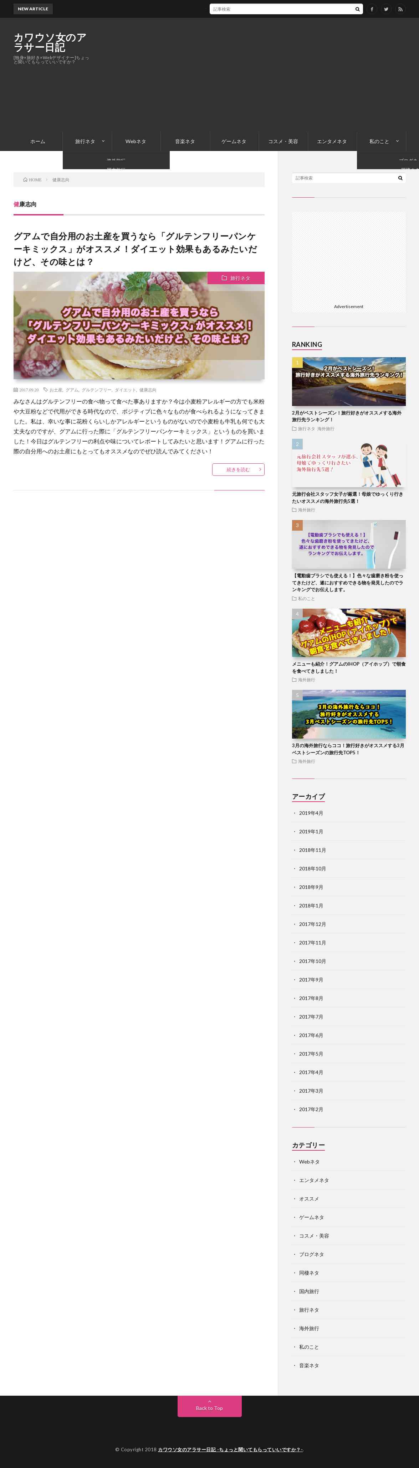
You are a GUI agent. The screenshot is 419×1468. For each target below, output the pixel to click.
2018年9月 (311, 887)
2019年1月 (311, 831)
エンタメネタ (332, 141)
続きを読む (238, 469)
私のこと (379, 141)
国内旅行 (309, 1291)
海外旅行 (325, 428)
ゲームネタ (233, 141)
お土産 (56, 389)
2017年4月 (311, 1072)
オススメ (309, 1199)
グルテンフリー (97, 389)
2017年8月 (311, 998)
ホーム (37, 141)
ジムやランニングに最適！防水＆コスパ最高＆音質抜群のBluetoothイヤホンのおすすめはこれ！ (262, 8)
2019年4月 (311, 813)
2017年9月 (311, 980)
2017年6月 (311, 1035)
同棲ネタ (309, 1273)
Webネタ (136, 141)
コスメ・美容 (283, 141)
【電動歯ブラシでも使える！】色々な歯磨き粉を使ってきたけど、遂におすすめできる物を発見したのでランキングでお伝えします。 (347, 582)
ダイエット (125, 389)
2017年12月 (312, 924)
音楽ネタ (185, 141)
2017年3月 (311, 1091)
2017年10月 (312, 961)
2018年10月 (312, 868)
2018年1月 (311, 905)
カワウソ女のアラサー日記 (50, 42)
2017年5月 (311, 1054)
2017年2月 (311, 1109)
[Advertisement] (276, 75)
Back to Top (209, 1408)
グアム (72, 389)
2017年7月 (311, 1017)
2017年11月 (312, 942)
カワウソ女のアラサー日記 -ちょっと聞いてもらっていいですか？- (230, 1449)
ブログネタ (311, 1254)
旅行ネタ (85, 141)
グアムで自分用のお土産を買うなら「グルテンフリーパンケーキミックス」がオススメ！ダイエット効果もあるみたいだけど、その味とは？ (135, 249)
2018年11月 (312, 850)
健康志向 (148, 389)
